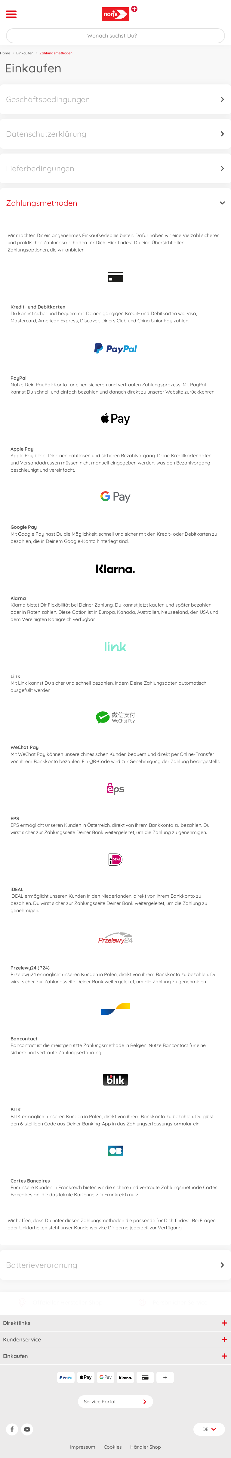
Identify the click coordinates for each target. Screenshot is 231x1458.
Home (5, 53)
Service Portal (115, 1402)
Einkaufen (24, 53)
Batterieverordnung (115, 1265)
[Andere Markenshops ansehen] (134, 9)
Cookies (113, 1447)
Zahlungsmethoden (115, 203)
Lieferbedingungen (115, 168)
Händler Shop (145, 1447)
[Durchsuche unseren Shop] (115, 35)
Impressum (82, 1447)
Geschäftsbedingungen (115, 99)
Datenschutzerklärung (115, 134)
